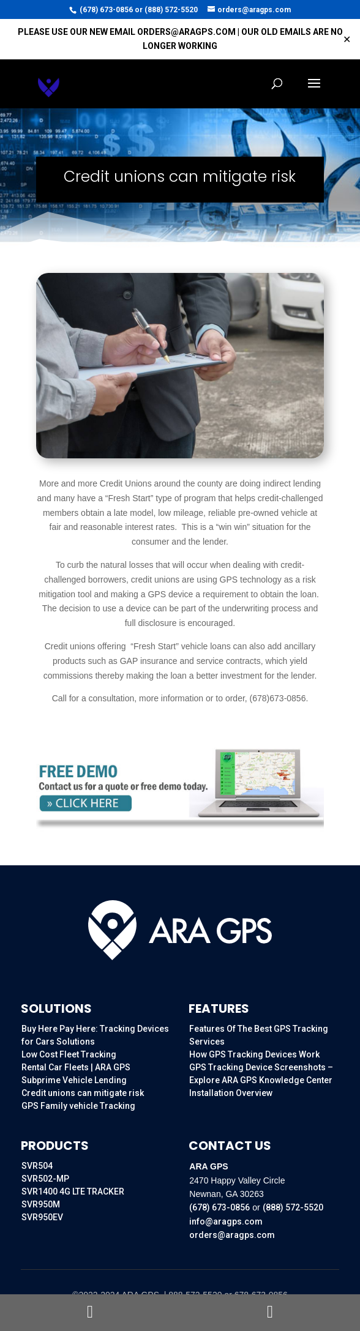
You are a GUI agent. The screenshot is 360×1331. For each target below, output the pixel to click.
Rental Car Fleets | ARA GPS (75, 1067)
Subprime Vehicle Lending (74, 1080)
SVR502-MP (45, 1179)
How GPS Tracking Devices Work (254, 1054)
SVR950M (40, 1204)
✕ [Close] (347, 39)
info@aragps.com (226, 1221)
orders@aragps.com (232, 1235)
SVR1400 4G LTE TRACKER (72, 1191)
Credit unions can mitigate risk (82, 1093)
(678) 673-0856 (106, 10)
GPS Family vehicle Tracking (78, 1106)
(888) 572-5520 (171, 10)
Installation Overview (230, 1093)
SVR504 (37, 1166)
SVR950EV (42, 1217)
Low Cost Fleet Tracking (68, 1054)
